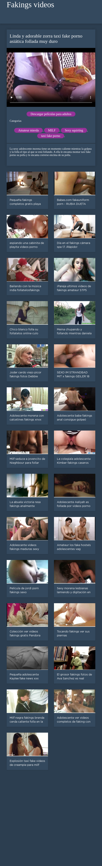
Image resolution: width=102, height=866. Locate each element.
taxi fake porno (50, 135)
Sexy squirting (74, 130)
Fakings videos (30, 4)
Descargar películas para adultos (51, 114)
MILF (52, 130)
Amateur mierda (28, 130)
